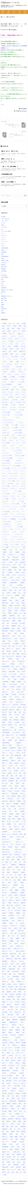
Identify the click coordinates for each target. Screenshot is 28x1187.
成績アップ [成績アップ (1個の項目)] (4, 763)
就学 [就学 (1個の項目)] (10, 719)
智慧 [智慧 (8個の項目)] (3, 803)
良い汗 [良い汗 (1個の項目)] (10, 1050)
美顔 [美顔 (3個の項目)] (24, 994)
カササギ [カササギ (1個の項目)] (22, 437)
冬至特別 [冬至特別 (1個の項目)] (4, 618)
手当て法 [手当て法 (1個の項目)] (23, 765)
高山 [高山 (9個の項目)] (14, 1162)
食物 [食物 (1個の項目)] (3, 1154)
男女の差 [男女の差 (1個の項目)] (16, 902)
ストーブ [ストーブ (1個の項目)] (23, 475)
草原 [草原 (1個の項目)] (12, 1057)
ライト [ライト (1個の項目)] (24, 529)
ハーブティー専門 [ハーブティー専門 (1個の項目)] (15, 503)
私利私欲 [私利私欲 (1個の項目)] (23, 963)
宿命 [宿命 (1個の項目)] (25, 709)
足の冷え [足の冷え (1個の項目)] (23, 1083)
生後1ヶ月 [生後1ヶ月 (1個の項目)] (4, 900)
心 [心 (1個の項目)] (2, 737)
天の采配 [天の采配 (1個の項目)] (19, 686)
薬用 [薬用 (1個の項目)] (24, 1060)
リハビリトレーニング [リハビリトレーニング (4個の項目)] (17, 536)
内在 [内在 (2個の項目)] (21, 613)
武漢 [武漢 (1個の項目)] (3, 824)
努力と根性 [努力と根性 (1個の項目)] (22, 623)
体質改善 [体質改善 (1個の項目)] (17, 595)
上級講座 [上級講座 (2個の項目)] (17, 552)
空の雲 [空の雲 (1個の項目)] (23, 968)
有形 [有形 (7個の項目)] (3, 806)
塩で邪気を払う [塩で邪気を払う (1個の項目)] (21, 661)
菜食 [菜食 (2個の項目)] (25, 1057)
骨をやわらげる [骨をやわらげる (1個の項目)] (5, 1159)
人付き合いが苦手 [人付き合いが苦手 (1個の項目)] (15, 580)
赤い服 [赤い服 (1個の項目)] (15, 1080)
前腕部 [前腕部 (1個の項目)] (13, 620)
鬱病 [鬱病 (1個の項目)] (24, 1167)
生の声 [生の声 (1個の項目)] (23, 897)
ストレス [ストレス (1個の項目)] (23, 473)
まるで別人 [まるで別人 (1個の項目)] (11, 397)
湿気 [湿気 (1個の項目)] (21, 877)
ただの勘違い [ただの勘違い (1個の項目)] (12, 376)
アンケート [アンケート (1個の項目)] (4, 417)
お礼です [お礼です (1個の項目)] (23, 348)
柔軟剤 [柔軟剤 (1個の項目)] (16, 816)
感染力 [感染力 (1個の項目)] (3, 758)
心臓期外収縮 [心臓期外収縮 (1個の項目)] (12, 747)
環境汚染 (3, 292)
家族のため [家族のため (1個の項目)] (12, 709)
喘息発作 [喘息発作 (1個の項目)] (15, 651)
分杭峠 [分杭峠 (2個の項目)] (14, 618)
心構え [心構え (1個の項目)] (3, 740)
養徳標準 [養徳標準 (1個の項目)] (19, 1154)
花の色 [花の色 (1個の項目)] (23, 1050)
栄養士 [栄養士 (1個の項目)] (22, 816)
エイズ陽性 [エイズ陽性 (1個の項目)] (15, 427)
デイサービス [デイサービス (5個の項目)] (22, 488)
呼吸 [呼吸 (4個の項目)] (13, 646)
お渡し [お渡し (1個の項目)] (17, 348)
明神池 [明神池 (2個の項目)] (19, 796)
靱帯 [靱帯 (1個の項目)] (18, 1131)
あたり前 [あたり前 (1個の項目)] (13, 336)
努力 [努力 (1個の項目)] (8, 623)
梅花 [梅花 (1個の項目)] (9, 819)
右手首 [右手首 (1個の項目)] (16, 641)
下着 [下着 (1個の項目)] (3, 557)
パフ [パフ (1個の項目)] (3, 509)
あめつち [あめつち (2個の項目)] (17, 338)
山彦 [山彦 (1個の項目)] (23, 722)
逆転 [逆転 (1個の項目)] (8, 1098)
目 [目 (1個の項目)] (16, 923)
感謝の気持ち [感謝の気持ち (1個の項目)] (5, 760)
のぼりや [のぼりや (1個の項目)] (22, 387)
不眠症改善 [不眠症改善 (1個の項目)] (22, 562)
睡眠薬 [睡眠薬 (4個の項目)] (17, 938)
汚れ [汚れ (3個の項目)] (25, 857)
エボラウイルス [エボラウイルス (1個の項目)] (21, 435)
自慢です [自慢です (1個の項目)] (23, 1040)
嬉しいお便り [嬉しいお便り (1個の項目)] (21, 691)
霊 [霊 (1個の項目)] (14, 1129)
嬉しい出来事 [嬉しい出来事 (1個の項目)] (5, 694)
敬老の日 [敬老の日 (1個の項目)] (4, 780)
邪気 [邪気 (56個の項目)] (25, 1103)
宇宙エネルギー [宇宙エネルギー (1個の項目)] (5, 707)
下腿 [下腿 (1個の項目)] (8, 557)
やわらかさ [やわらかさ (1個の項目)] (21, 404)
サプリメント (4, 235)
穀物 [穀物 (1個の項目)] (19, 966)
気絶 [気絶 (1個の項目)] (10, 854)
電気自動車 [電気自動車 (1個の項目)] (23, 1126)
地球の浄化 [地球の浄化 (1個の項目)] (18, 656)
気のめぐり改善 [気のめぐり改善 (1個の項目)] (20, 836)
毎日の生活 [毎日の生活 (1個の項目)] (15, 834)
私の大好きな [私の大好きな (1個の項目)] (5, 963)
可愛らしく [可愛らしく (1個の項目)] (22, 638)
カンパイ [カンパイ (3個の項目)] (18, 442)
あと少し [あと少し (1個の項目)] (11, 338)
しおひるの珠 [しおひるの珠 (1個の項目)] (19, 366)
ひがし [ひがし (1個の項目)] (17, 389)
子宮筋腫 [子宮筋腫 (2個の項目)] (4, 697)
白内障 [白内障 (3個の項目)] (3, 915)
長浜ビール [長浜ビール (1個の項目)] (4, 1116)
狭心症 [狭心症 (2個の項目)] (10, 895)
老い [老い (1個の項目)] (24, 996)
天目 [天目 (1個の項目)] (13, 689)
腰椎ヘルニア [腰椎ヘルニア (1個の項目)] (5, 1027)
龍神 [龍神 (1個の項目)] (25, 1172)
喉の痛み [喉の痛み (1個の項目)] (9, 651)
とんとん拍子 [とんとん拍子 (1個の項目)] (21, 381)
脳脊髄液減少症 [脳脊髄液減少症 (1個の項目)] (13, 1022)
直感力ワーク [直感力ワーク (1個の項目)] (5, 933)
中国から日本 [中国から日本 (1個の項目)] (5, 567)
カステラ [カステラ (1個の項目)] (4, 440)
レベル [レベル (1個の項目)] (12, 542)
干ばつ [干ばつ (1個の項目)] (16, 725)
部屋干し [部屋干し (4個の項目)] (13, 1108)
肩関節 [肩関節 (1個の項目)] (11, 1007)
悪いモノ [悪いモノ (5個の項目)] (12, 752)
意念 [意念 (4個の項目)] (7, 755)
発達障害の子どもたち (6, 296)
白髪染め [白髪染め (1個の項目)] (12, 918)
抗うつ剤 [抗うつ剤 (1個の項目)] (23, 768)
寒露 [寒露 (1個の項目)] (15, 712)
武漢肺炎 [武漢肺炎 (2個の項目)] (9, 824)
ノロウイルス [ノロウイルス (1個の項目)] (5, 501)
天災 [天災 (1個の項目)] (8, 689)
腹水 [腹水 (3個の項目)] (18, 1027)
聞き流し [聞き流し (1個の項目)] (24, 1002)
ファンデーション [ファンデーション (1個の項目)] (20, 514)
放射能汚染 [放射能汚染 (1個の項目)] (4, 778)
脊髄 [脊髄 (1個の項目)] (23, 1014)
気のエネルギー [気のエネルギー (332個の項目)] (5, 839)
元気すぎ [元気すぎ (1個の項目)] (4, 608)
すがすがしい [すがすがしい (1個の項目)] (22, 371)
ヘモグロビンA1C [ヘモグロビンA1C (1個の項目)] (6, 521)
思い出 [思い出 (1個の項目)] (13, 750)
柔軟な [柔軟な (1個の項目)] (10, 816)
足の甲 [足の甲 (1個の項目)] (9, 1085)
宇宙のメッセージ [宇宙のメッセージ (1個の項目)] (6, 704)
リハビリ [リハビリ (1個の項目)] (4, 536)
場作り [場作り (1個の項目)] (13, 661)
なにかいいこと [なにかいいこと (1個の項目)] (5, 387)
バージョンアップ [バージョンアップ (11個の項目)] (6, 506)
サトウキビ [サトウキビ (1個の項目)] (18, 460)
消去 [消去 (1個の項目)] (3, 874)
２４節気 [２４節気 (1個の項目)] (4, 1174)
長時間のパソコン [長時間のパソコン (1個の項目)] (19, 1113)
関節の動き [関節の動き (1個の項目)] (11, 1118)
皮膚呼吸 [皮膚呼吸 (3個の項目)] (4, 923)
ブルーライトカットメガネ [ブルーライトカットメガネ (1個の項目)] (18, 516)
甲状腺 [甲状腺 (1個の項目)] (9, 902)
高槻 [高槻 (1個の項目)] (24, 1162)
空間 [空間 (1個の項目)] (8, 971)
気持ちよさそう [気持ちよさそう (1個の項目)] (18, 852)
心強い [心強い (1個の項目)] (23, 737)
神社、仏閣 (3, 300)
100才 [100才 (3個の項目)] (13, 328)
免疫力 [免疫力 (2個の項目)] (16, 610)
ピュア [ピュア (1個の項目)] (12, 514)
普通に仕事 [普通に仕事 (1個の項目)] (4, 801)
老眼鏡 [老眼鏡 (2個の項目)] (3, 1002)
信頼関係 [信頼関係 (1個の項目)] (4, 600)
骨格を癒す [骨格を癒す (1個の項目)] (23, 1159)
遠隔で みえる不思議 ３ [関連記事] (8, 182)
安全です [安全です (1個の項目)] (13, 707)
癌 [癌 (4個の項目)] (12, 910)
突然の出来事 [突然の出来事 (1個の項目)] (15, 971)
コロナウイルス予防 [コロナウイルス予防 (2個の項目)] (7, 455)
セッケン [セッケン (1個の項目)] (24, 481)
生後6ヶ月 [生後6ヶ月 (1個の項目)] (18, 900)
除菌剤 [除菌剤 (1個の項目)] (19, 1121)
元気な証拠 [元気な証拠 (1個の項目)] (23, 608)
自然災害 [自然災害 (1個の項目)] (11, 1042)
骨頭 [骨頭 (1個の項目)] (3, 1162)
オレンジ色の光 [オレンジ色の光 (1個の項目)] (13, 437)
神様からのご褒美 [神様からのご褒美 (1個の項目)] (6, 948)
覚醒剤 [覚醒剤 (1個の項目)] (11, 1068)
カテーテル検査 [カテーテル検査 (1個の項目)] (5, 442)
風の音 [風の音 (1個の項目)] (12, 1146)
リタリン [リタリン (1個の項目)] (22, 531)
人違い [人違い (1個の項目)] (11, 585)
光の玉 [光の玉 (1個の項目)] (3, 610)
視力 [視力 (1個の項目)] (18, 1065)
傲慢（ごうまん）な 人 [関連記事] (8, 159)
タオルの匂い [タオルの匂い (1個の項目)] (11, 483)
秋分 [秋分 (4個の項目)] (10, 966)
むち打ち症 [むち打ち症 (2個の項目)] (14, 399)
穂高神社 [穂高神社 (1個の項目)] (4, 968)
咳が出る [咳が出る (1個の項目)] (18, 648)
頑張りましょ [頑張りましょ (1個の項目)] (5, 1136)
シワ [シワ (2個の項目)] (3, 470)
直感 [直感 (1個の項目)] (25, 928)
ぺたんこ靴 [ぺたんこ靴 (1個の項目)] (4, 394)
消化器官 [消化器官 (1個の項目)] (23, 872)
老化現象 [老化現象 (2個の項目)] (8, 999)
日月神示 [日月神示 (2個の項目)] (23, 791)
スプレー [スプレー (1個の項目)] (4, 481)
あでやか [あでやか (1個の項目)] (4, 338)
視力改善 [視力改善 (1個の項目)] (23, 1065)
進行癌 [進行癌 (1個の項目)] (23, 1098)
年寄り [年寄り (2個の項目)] (3, 727)
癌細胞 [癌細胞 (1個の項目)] (24, 910)
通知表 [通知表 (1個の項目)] (13, 1098)
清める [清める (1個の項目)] (19, 874)
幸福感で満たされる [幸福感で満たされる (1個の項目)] (7, 730)
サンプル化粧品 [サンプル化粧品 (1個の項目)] (16, 465)
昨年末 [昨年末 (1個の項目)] (24, 796)
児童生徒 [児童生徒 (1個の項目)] (23, 610)
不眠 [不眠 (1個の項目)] (16, 562)
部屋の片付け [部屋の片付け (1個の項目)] (5, 1108)
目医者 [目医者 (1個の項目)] (15, 928)
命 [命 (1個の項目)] (17, 646)
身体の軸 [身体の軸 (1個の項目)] (4, 1093)
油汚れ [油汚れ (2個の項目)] (23, 859)
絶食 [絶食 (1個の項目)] (11, 989)
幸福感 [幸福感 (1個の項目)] (21, 727)
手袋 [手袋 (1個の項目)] (18, 768)
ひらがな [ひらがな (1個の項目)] (11, 392)
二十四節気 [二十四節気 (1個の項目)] (9, 572)
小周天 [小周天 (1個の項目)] (23, 714)
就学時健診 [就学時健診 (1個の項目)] (16, 719)
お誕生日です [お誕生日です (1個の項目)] (22, 351)
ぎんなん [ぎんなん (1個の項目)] (23, 356)
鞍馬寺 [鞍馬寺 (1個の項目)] (11, 1134)
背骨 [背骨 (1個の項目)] (11, 1012)
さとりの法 (4, 227)
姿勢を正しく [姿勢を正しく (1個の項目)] (5, 691)
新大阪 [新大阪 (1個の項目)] (17, 783)
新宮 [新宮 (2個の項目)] (23, 783)
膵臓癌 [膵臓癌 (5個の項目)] (17, 1032)
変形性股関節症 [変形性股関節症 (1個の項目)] (5, 666)
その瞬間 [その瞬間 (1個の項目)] (4, 376)
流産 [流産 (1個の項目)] (3, 869)
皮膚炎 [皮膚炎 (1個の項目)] (11, 923)
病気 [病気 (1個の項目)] (9, 908)
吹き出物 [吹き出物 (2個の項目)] (4, 646)
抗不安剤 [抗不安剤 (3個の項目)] (4, 770)
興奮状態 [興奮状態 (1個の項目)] (23, 1045)
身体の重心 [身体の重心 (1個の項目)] (11, 1093)
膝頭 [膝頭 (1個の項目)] (24, 1029)
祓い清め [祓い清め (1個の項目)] (4, 943)
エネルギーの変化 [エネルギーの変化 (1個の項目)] (17, 430)
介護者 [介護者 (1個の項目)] (10, 590)
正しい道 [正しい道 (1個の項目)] (23, 821)
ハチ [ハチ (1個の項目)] (13, 501)
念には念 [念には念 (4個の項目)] (7, 750)
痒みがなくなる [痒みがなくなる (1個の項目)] (21, 908)
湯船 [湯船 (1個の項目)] (12, 877)
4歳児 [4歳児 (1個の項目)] (3, 326)
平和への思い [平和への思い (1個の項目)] (23, 725)
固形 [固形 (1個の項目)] (13, 653)
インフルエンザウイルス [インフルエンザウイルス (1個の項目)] (8, 420)
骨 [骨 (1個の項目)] (18, 1157)
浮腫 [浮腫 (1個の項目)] (24, 869)
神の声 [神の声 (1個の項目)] (16, 943)
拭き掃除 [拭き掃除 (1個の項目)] (16, 770)
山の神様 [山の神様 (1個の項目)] (17, 722)
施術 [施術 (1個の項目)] (25, 788)
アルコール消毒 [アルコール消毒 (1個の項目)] (5, 412)
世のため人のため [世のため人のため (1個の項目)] (6, 564)
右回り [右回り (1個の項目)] (9, 641)
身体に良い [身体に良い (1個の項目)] (21, 1090)
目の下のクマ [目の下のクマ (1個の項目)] (14, 925)
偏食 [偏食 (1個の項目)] (23, 600)
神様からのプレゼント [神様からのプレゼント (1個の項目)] (19, 948)
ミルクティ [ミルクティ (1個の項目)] (4, 529)
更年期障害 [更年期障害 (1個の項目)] (16, 803)
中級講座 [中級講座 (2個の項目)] (10, 570)
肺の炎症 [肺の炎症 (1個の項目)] (23, 1007)
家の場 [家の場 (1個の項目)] (24, 707)
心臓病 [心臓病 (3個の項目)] (19, 747)
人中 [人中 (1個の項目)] (24, 577)
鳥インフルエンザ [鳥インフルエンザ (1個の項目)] (12, 1169)
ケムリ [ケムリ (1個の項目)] (12, 448)
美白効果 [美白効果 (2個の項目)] (12, 994)
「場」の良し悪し (5, 218)
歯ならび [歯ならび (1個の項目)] (16, 826)
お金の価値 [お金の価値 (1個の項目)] (4, 354)
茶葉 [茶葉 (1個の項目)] (3, 1057)
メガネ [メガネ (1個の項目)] (11, 529)
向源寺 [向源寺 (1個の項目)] (23, 643)
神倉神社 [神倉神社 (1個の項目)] (4, 946)
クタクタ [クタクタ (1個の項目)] (4, 445)
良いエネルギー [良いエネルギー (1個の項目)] (8, 1047)
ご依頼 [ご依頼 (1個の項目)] (10, 361)
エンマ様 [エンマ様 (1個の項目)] (4, 437)
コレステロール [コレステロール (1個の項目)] (5, 453)
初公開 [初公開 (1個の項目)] (24, 618)
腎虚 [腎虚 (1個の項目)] (22, 1022)
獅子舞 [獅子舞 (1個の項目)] (16, 895)
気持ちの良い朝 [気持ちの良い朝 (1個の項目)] (5, 852)
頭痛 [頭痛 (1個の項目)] (21, 1136)
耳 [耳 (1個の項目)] (7, 1002)
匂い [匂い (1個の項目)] (24, 625)
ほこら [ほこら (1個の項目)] (11, 394)
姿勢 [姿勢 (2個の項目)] (24, 689)
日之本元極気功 (11, 16)
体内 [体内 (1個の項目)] (25, 592)
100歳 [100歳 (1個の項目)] (18, 328)
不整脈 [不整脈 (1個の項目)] (23, 559)
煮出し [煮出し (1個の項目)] (14, 887)
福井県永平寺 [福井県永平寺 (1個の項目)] (9, 958)
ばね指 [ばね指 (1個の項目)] (12, 389)
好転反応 (3, 264)
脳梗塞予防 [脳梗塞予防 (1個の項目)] (15, 1019)
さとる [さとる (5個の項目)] (16, 364)
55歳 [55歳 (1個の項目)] (8, 328)
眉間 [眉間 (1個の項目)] (15, 933)
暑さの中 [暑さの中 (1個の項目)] (9, 803)
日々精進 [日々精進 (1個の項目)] (10, 791)
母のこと (3, 285)
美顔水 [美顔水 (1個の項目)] (3, 996)
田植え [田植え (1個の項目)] (3, 902)
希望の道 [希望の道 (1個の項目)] (10, 725)
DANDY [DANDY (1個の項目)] (24, 331)
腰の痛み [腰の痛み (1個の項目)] (14, 1024)
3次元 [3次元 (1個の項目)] (18, 323)
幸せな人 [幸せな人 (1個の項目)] (12, 727)
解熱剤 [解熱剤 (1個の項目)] (22, 1068)
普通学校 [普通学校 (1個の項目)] (19, 801)
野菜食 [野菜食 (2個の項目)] (10, 1111)
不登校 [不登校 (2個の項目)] (10, 562)
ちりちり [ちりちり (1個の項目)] (4, 381)
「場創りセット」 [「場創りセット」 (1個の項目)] (21, 333)
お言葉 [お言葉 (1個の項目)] (15, 351)
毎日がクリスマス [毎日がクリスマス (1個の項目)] (6, 834)
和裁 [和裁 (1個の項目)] (3, 648)
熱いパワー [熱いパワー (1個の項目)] (4, 890)
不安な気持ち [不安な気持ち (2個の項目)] (15, 557)
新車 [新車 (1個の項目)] (16, 788)
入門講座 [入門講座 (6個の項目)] (9, 613)
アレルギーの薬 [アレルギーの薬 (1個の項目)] (5, 414)
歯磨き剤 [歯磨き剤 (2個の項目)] (17, 829)
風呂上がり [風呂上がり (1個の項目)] (4, 1149)
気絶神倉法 (3, 287)
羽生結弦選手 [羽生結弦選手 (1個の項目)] (11, 996)
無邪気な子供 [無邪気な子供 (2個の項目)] (5, 887)
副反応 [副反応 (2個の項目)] (19, 620)
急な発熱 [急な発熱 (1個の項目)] (19, 750)
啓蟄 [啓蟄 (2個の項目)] (3, 651)
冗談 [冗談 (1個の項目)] (24, 615)
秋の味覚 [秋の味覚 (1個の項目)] (4, 966)
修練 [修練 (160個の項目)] (11, 600)
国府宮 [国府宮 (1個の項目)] (18, 653)
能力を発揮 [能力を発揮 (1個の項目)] (10, 1014)
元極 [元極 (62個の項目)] (18, 603)
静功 (2, 310)
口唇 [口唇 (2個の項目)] (19, 636)
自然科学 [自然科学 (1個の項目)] (18, 1042)
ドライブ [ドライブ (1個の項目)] (13, 496)
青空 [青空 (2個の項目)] (3, 1131)
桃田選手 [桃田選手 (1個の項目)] (4, 819)
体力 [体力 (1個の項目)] (3, 595)
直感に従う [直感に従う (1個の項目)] (4, 930)
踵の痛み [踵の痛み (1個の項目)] (14, 1088)
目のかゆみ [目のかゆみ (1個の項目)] (4, 925)
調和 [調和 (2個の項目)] (17, 1075)
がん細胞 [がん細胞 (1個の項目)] (23, 354)
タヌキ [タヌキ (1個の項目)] (24, 483)
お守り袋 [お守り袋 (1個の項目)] (23, 346)
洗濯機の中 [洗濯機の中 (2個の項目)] (13, 864)
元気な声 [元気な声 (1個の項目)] (16, 608)
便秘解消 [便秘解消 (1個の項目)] (22, 597)
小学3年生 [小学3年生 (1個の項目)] (4, 717)
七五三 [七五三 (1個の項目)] (10, 549)
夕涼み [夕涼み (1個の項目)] (3, 669)
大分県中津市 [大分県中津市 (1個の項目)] (5, 676)
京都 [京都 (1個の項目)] (3, 575)
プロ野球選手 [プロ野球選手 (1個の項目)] (13, 519)
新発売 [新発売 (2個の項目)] (22, 786)
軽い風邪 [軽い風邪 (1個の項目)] (23, 1096)
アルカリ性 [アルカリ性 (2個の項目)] (21, 409)
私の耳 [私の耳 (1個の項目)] (17, 963)
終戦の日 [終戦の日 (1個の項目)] (4, 986)
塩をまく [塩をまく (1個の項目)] (4, 664)
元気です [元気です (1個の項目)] (10, 608)
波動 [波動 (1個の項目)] (7, 862)
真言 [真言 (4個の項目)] (9, 935)
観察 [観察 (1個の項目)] (17, 1068)
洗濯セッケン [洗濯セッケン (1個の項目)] (5, 864)
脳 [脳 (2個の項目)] (10, 1017)
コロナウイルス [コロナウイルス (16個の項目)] (18, 453)
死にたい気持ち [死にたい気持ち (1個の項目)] (17, 831)
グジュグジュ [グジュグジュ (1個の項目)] (5, 448)
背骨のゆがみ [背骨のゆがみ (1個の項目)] (17, 1012)
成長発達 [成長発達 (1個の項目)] (16, 763)
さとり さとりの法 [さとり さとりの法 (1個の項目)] (7, 364)
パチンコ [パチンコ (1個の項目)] (15, 506)
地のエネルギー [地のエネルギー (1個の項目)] (10, 656)
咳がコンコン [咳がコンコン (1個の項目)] (10, 648)
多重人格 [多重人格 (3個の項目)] (4, 671)
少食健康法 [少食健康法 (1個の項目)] (4, 719)
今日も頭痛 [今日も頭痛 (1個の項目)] (22, 587)
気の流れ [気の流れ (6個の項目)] (19, 839)
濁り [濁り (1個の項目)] (10, 880)
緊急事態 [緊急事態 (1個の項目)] (9, 991)
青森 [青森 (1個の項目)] (24, 1129)
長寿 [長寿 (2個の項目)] (10, 1113)
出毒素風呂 (3, 252)
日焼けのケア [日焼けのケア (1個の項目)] (5, 793)
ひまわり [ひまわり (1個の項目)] (4, 392)
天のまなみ (3, 262)
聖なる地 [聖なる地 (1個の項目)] (17, 1002)
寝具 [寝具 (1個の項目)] (20, 712)
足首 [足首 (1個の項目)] (3, 1088)
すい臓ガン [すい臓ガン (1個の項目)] (13, 371)
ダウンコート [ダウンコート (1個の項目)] (15, 486)
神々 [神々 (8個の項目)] (10, 943)
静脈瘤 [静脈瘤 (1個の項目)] (12, 1131)
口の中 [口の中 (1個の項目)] (13, 636)
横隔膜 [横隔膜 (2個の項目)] (19, 819)
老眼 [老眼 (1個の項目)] (18, 999)
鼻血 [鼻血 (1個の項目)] (17, 1172)
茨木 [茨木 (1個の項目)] (24, 1055)
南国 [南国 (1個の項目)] (24, 631)
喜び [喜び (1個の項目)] (21, 651)
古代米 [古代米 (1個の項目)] (15, 638)
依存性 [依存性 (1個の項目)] (23, 595)
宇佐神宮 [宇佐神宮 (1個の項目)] (4, 702)
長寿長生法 (3, 308)
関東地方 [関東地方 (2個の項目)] (4, 1118)
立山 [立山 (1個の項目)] (3, 976)
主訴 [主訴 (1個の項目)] (15, 570)
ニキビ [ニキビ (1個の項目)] (24, 496)
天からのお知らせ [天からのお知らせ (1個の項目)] (13, 684)
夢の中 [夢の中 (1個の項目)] (23, 671)
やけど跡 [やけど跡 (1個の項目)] (13, 404)
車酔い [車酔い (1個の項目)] (3, 1096)
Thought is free (21, 1183)
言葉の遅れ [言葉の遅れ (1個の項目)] (15, 1070)
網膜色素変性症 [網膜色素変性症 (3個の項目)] (22, 989)
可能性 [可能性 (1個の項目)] (3, 641)
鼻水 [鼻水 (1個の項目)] (8, 1172)
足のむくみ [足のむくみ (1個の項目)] (16, 1083)
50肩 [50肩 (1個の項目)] (3, 328)
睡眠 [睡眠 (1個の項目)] (12, 938)
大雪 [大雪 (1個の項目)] (24, 681)
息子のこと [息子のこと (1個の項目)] (4, 752)
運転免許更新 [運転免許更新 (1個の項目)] (13, 1101)
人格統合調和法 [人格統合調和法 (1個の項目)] (13, 582)
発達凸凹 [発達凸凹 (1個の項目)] (4, 913)
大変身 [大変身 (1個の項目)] (18, 676)
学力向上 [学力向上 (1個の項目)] (17, 697)
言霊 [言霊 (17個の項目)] (23, 1070)
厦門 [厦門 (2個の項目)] (9, 633)
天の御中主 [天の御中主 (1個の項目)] (4, 686)
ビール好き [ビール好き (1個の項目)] (4, 514)
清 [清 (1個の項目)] (15, 874)
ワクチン (3, 246)
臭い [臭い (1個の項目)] (9, 1045)
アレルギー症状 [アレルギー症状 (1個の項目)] (18, 414)
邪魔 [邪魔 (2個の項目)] (24, 1106)
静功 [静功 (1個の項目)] (8, 1131)
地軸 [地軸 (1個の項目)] (24, 656)
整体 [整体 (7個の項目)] (17, 780)
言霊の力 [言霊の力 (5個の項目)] (4, 1073)
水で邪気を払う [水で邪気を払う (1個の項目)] (17, 854)
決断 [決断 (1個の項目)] (8, 859)
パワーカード (4, 241)
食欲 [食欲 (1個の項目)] (24, 1151)
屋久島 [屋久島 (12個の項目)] (10, 722)
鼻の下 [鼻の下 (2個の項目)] (24, 1169)
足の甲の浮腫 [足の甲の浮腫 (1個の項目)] (16, 1085)
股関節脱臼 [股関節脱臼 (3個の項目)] (4, 1007)
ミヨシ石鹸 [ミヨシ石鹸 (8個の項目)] (19, 526)
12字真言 (3, 216)
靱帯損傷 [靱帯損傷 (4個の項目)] (23, 1131)
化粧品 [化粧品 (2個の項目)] (13, 628)
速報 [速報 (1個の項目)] (18, 1098)
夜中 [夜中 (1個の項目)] (19, 671)
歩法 (2, 283)
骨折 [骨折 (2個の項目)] (18, 1159)
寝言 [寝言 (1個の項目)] (24, 712)
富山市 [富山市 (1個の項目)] (10, 712)
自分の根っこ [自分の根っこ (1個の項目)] (22, 1035)
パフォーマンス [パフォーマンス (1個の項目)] (12, 509)
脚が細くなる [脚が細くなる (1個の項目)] (5, 1017)
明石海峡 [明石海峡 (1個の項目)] (13, 796)
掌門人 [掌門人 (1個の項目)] (12, 775)
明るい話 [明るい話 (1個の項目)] (23, 793)
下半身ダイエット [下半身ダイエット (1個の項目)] (12, 554)
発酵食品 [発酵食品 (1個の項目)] (18, 913)
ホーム (3, 16)
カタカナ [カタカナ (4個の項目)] (11, 440)
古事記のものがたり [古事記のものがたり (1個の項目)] (7, 638)
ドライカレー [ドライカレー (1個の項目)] (5, 496)
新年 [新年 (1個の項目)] (11, 786)
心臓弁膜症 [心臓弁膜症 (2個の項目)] (4, 747)
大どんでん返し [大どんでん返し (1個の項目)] (13, 674)
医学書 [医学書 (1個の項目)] (24, 628)
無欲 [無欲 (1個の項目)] (15, 882)
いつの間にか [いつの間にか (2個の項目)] (11, 341)
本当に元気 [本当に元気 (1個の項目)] (21, 808)
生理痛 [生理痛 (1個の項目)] (24, 900)
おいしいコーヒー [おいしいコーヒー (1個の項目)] (21, 341)
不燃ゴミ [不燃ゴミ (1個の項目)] (4, 562)
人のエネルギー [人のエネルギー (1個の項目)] (22, 575)
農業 (2, 306)
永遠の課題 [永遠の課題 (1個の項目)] (19, 857)
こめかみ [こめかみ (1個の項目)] (4, 361)
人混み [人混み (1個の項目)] (3, 585)
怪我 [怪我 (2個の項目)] (25, 750)
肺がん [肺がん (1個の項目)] (17, 1007)
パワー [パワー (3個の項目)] (21, 509)
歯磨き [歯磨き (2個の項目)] (11, 829)
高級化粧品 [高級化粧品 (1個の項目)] (16, 1164)
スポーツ (3, 237)
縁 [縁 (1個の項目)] (24, 991)
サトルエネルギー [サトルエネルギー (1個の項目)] (6, 463)
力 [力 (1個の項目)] (24, 620)
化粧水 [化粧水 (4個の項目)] (18, 628)
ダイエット (3, 239)
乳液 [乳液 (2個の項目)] (3, 572)
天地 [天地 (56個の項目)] (3, 689)
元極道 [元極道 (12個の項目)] (23, 605)
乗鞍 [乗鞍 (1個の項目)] (20, 570)
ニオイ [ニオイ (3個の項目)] (18, 496)
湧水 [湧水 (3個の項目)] (8, 877)
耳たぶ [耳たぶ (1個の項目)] (11, 1002)
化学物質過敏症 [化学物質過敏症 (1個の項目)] (5, 628)
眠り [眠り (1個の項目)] (14, 935)
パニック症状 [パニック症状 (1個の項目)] (22, 506)
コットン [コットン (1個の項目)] (4, 450)
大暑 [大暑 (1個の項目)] (9, 679)
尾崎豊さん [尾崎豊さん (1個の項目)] (23, 719)
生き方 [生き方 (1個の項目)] (17, 897)
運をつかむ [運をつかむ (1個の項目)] (4, 1101)
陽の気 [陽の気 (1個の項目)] (12, 1124)
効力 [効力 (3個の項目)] (8, 625)
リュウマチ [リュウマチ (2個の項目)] (4, 539)
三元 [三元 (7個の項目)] (16, 549)
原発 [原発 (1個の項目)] (3, 633)
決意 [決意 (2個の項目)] (3, 859)
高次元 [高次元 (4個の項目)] (3, 1164)
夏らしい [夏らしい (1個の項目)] (19, 666)
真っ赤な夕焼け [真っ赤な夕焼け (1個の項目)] (22, 933)
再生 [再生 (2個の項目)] (19, 615)
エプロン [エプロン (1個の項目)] (13, 435)
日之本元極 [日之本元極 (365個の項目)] (16, 791)
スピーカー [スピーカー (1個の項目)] (22, 478)
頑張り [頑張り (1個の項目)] (22, 1134)
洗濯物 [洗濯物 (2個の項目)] (3, 867)
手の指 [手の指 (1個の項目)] (10, 765)
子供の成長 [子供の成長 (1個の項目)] (13, 694)
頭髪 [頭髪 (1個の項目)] (17, 1139)
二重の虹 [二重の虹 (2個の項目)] (17, 572)
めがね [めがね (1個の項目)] (22, 399)
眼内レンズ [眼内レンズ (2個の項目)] (4, 938)
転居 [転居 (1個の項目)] (13, 1096)
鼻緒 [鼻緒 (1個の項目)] (13, 1172)
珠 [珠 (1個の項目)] (2, 897)
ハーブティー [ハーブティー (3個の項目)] (5, 503)
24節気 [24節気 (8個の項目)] (20, 326)
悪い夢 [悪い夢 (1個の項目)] (18, 752)
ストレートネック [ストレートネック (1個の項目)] (14, 475)
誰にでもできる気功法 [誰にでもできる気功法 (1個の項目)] (7, 1075)
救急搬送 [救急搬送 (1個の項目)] (12, 778)
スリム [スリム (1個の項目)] (18, 481)
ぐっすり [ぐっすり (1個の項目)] (15, 359)
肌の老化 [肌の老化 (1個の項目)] (17, 1004)
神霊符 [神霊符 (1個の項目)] (23, 956)
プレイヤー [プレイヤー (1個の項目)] (4, 519)
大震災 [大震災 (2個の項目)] (3, 684)
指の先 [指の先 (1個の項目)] (3, 773)
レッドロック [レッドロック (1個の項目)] (5, 542)
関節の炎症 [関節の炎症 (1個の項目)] (18, 1118)
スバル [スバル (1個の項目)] (3, 478)
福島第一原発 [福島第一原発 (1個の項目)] (17, 958)
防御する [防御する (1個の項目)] (8, 1121)
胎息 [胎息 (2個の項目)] (3, 1014)
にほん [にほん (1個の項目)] (14, 387)
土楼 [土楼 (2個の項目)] (3, 656)
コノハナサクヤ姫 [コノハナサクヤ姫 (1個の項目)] (17, 450)
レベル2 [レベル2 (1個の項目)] (18, 542)
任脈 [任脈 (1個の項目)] (20, 590)
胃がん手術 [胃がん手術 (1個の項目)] (10, 1009)
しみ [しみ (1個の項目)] (25, 369)
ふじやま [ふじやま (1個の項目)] (23, 392)
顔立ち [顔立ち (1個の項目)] (17, 1144)
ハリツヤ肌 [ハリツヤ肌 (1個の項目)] (21, 501)
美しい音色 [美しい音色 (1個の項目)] (4, 994)
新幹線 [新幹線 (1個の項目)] (16, 786)
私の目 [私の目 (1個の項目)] (12, 963)
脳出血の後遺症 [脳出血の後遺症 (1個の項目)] (22, 1017)
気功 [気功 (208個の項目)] (24, 844)
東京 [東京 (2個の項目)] (16, 811)
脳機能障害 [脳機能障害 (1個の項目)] (22, 1019)
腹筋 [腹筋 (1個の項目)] (23, 1027)
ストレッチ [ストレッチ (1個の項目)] (4, 475)
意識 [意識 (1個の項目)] (12, 755)
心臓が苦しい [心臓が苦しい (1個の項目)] (22, 740)
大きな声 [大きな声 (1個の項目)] (4, 674)
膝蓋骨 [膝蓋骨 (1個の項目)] (10, 1029)
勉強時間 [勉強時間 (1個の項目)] (14, 625)
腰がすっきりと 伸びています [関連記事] (9, 151)
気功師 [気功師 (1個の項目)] (3, 847)
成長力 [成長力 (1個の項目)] (10, 763)
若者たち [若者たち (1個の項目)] (4, 1055)
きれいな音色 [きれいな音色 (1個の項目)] (14, 356)
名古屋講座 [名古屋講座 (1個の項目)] (16, 643)
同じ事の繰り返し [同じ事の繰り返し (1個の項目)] (6, 643)
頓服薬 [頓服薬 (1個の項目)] (16, 1136)
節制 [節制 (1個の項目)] (13, 981)
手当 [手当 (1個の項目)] (17, 765)
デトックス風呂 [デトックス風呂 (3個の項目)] (5, 493)
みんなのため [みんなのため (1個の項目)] (5, 399)
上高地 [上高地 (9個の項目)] (23, 552)
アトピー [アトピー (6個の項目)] (4, 409)
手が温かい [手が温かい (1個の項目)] (23, 763)
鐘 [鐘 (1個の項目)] (25, 1111)
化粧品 (2, 258)
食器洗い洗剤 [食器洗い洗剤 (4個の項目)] (17, 1151)
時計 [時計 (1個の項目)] (18, 798)
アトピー (3, 233)
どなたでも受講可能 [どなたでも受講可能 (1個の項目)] (7, 384)
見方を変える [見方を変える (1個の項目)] (12, 1065)
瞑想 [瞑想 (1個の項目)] (23, 938)
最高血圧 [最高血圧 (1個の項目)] (23, 803)
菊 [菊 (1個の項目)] (15, 1057)
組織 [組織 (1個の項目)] (17, 986)
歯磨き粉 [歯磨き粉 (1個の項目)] (23, 829)
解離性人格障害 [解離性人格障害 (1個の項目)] (5, 1070)
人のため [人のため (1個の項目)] (14, 575)
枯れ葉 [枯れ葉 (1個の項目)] (3, 816)
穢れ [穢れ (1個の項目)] (19, 968)
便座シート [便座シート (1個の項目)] (13, 597)
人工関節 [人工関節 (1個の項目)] (23, 580)
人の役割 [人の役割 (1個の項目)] (4, 577)
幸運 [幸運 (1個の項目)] (15, 730)
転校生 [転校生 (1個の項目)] (17, 1096)
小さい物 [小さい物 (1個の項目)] (16, 714)
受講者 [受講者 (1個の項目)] (22, 633)
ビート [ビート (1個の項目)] (23, 511)
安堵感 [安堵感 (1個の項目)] (19, 707)
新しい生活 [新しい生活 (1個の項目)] (4, 783)
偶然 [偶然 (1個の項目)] (12, 603)
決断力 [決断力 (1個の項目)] (12, 859)
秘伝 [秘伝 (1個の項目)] (15, 966)
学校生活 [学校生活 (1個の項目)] (4, 699)
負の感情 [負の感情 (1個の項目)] (15, 1078)
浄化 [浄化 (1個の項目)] (14, 869)
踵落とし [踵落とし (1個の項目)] (22, 1088)
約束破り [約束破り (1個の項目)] (9, 984)
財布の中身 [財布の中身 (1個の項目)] (22, 1078)
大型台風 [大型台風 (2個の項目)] (13, 676)
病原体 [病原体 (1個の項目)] (3, 908)
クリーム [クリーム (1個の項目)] (13, 445)
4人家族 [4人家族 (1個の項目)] (23, 323)
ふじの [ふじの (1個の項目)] (17, 392)
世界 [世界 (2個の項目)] (20, 564)
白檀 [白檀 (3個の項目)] (23, 915)
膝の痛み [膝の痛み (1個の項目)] (4, 1029)
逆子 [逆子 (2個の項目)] (3, 1098)
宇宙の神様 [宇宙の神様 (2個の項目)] (23, 704)
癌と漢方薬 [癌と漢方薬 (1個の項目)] (17, 910)
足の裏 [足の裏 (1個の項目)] (23, 1085)
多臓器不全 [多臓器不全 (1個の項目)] (22, 669)
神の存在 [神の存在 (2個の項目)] (23, 943)
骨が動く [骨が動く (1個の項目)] (23, 1157)
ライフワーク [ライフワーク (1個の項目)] (5, 531)
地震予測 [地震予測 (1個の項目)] (10, 658)
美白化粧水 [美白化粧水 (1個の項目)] (18, 994)
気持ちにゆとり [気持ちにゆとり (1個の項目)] (18, 849)
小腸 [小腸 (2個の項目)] (16, 717)
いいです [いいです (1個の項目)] (23, 338)
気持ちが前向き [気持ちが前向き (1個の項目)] (5, 849)
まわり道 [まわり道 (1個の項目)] (24, 397)
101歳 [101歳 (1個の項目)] (3, 331)
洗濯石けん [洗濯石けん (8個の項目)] (10, 867)
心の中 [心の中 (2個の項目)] (7, 737)
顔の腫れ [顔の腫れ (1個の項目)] (4, 1144)
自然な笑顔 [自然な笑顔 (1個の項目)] (4, 1042)
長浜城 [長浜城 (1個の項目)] (12, 1116)
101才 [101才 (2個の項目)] (23, 328)
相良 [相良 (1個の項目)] (11, 933)
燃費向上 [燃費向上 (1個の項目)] (17, 890)
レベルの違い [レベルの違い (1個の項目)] (5, 544)
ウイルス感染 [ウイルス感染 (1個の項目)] (14, 425)
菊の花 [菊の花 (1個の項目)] (19, 1057)
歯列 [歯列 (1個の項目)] (23, 826)
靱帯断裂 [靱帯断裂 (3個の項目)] (4, 1134)
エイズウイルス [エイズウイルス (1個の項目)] (5, 427)
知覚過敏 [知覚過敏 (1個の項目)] (11, 941)
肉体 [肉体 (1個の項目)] (3, 1004)
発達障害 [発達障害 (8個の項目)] (11, 913)
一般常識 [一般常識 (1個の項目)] (4, 549)
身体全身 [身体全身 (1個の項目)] (18, 1093)
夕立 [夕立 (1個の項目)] (9, 669)
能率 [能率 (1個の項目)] (18, 1014)
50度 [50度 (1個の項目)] (25, 326)
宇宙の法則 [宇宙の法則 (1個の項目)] (15, 704)
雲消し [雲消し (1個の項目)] (16, 1126)
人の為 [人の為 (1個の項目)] (18, 577)
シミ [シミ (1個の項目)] (24, 465)
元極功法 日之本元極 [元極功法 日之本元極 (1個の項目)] (14, 605)
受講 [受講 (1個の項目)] (15, 633)
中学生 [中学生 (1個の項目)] (3, 570)
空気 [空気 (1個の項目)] (3, 971)
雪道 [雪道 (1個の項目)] (12, 1126)
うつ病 (2, 222)
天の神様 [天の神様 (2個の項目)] (12, 686)
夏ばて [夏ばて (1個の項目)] (13, 666)
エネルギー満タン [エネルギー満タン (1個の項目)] (18, 432)
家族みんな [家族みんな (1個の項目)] (19, 709)
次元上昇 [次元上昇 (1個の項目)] (8, 821)
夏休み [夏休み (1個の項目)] (24, 666)
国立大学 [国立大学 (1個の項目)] (24, 653)
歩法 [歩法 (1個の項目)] (10, 826)
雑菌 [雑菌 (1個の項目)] (3, 1126)
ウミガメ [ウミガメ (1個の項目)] (23, 425)
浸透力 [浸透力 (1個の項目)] (8, 872)
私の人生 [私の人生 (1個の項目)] (22, 961)
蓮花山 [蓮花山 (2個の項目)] (19, 1060)
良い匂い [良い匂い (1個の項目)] (24, 1047)
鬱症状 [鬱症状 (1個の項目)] (3, 1169)
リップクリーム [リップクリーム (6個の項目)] (5, 534)
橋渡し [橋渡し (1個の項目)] (24, 819)
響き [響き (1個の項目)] (17, 1134)
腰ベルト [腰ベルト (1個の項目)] (22, 1024)
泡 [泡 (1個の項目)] (2, 862)
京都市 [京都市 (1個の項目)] (8, 575)
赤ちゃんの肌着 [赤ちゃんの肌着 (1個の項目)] (22, 1080)
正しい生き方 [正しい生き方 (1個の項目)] (16, 821)
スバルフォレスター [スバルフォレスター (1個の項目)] (12, 478)
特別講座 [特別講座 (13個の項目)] (22, 892)
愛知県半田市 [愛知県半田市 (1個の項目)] (18, 755)
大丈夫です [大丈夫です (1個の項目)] (22, 674)
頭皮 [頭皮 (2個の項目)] (25, 1136)
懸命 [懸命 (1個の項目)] (19, 760)
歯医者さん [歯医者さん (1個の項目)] (4, 829)
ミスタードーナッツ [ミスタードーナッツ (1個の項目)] (7, 526)
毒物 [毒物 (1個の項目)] (21, 834)
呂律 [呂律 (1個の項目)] (9, 646)
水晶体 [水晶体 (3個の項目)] (24, 854)
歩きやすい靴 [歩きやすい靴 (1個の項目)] (22, 824)
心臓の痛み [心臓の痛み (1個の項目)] (18, 742)
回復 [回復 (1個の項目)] (9, 653)
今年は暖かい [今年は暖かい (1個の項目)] (20, 585)
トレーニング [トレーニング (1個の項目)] (22, 493)
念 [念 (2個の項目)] (2, 750)
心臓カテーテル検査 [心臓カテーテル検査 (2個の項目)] (7, 745)
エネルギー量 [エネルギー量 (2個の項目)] (5, 435)
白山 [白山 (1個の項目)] (18, 915)
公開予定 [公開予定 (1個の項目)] (15, 613)
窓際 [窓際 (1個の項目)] (10, 974)
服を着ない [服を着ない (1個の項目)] (13, 806)
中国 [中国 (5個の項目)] (24, 564)
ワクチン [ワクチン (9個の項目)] (23, 544)
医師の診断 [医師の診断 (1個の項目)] (4, 631)
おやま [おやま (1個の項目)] (3, 346)
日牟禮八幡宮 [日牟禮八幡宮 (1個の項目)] (14, 793)
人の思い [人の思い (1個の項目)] (11, 577)
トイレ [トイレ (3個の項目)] (14, 493)
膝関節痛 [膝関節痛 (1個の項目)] (18, 1029)
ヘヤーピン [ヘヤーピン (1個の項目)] (19, 521)
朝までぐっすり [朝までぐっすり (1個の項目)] (22, 806)
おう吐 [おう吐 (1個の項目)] (10, 343)
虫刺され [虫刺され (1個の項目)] (18, 1063)
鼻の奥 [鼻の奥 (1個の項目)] (3, 1172)
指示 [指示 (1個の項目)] (20, 773)
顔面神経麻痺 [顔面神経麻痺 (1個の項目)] (5, 1146)
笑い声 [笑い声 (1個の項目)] (3, 979)
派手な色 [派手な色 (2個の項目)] (23, 867)
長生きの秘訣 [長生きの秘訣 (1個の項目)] (21, 1116)
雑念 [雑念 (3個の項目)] (24, 1124)
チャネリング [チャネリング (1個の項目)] (5, 488)
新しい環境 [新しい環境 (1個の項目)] (23, 780)
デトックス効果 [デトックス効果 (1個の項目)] (17, 491)
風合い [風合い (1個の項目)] (18, 1146)
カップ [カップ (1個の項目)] (23, 440)
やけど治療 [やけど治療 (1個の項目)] (4, 404)
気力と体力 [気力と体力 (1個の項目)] (18, 844)
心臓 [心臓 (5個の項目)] (15, 740)
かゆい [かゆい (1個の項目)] (17, 354)
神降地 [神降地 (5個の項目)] (12, 956)
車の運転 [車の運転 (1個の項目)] (24, 1093)
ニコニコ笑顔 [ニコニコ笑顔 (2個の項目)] (5, 498)
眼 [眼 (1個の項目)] (17, 935)
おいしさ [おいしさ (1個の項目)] (4, 343)
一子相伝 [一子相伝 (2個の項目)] (23, 547)
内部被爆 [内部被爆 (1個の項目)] (4, 615)
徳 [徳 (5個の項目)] (17, 735)
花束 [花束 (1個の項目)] (3, 1052)
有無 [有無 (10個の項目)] (7, 806)
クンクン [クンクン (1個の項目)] (21, 445)
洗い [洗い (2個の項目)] (11, 862)
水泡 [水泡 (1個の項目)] (3, 857)
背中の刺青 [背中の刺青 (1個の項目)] (4, 1012)
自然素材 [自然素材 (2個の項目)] (24, 1042)
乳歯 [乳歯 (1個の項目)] (24, 570)
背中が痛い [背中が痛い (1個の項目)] (22, 1009)
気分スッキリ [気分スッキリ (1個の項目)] (5, 844)
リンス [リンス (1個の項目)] (12, 539)
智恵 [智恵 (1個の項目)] (24, 801)
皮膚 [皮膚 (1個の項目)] (13, 920)
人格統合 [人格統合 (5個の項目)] (4, 582)
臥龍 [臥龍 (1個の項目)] (23, 1032)
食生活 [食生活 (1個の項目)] (8, 1154)
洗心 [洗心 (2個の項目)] (20, 862)
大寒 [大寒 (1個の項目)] (3, 679)
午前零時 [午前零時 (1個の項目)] (12, 631)
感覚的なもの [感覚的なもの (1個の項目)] (20, 758)
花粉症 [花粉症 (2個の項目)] (8, 1052)
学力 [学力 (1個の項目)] (11, 697)
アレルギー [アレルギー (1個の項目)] (18, 412)
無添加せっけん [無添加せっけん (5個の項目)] (5, 885)
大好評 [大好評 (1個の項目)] (24, 676)
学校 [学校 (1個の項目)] (23, 697)
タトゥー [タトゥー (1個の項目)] (18, 483)
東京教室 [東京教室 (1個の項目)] (22, 811)
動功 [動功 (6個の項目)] (19, 625)
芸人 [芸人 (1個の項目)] (13, 1052)
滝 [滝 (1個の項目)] (2, 880)
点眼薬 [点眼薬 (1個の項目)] (24, 880)
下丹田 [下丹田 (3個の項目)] (3, 554)
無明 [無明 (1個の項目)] (9, 882)
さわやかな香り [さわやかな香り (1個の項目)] (5, 366)
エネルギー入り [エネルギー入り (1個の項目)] (5, 432)
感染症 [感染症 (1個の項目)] (11, 758)
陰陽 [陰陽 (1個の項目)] (25, 1121)
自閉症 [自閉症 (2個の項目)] (3, 1045)
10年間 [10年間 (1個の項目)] (14, 326)
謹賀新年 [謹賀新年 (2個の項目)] (4, 1078)
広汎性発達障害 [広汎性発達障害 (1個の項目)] (5, 732)
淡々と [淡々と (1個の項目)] (11, 874)
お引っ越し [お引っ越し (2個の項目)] (4, 348)
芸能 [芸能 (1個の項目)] (18, 1052)
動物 (2, 254)
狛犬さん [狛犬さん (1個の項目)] (4, 895)
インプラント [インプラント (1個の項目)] (21, 422)
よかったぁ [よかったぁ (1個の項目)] (13, 407)
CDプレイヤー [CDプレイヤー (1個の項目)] (16, 331)
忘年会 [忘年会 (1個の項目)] (24, 747)
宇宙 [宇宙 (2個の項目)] (11, 702)
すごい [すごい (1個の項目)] (3, 374)
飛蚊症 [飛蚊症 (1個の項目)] (11, 1149)
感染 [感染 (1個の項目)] (25, 755)
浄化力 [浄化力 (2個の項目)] (18, 869)
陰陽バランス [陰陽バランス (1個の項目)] (5, 1124)
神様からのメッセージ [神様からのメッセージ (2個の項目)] (7, 951)
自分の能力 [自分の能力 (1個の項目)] (18, 1037)
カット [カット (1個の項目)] (17, 440)
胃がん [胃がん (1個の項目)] (3, 1009)
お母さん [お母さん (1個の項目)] (12, 348)
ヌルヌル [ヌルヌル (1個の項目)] (14, 498)
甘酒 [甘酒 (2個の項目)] (11, 897)
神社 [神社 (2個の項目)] (24, 953)
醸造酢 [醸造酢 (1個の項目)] (23, 1108)
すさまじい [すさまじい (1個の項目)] (10, 374)
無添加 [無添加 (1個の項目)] (22, 882)
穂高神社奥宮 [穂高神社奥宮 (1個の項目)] (12, 968)
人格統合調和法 (5, 248)
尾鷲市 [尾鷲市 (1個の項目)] (3, 722)
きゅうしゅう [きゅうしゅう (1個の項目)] (5, 356)
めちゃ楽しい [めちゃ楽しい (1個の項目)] (5, 402)
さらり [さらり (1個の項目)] (22, 364)
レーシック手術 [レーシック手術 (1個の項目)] (14, 544)
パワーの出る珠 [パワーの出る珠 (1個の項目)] (5, 511)
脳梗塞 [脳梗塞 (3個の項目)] (8, 1019)
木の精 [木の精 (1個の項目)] (3, 808)
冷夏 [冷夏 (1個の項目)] (9, 618)
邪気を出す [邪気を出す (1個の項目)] (4, 1106)
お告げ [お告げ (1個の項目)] (9, 346)
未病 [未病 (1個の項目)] (15, 808)
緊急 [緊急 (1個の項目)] (3, 991)
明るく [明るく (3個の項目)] (3, 796)
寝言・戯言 (3, 266)
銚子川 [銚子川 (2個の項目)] (15, 1111)
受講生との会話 (5, 260)
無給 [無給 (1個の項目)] (23, 885)
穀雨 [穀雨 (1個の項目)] (24, 966)
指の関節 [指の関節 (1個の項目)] (9, 773)
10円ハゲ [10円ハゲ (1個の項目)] (9, 326)
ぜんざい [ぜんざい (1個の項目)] (23, 374)
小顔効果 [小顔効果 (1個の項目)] (22, 717)
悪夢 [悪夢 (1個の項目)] (3, 755)
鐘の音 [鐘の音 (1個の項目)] (3, 1113)
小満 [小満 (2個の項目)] (11, 717)
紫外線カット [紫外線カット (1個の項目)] (23, 984)
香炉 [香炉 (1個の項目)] (14, 1157)
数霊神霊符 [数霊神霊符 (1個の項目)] (11, 780)
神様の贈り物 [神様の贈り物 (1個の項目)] (13, 953)
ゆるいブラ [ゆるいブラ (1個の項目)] (4, 407)
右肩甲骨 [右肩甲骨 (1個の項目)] (23, 641)
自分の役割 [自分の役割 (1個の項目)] (13, 1035)
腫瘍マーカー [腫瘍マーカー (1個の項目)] (5, 1024)
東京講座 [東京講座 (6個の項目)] (11, 813)
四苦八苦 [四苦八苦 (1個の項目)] (4, 653)
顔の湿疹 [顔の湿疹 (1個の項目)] (14, 1141)
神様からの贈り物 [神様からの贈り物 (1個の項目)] (20, 951)
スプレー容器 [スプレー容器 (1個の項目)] (11, 481)
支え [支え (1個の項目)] (25, 775)
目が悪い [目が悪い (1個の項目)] (22, 923)
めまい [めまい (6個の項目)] (12, 402)
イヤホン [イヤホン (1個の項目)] (18, 417)
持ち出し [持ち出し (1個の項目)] (23, 770)
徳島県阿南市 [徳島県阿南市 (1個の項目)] (23, 735)
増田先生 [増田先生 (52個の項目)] (13, 664)
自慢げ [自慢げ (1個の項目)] (16, 1040)
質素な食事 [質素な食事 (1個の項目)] (8, 1080)
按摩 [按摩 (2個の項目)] (25, 773)
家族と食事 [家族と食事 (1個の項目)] (4, 709)
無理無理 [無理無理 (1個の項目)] (16, 885)
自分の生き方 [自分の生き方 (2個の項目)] (5, 1037)
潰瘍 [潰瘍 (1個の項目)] (6, 880)
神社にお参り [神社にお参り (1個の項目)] (5, 956)
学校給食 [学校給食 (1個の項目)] (11, 699)
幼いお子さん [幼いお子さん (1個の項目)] (22, 730)
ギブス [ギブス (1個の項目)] (24, 442)
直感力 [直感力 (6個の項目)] (12, 930)
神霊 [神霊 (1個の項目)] (18, 956)
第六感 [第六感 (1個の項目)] (17, 979)
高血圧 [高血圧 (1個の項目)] (23, 1164)
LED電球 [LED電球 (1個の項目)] (4, 333)
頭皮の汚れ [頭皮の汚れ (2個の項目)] (4, 1139)
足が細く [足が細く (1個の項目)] (9, 1083)
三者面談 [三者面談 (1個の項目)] (4, 552)
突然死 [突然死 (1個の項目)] (23, 971)
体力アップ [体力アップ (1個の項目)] (9, 595)
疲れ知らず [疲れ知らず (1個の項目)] (18, 905)
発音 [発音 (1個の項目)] (24, 913)
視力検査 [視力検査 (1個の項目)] (4, 1068)
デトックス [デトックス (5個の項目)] (4, 491)
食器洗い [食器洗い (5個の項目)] (23, 1149)
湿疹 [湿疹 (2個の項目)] (25, 877)
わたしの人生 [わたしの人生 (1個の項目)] (22, 407)
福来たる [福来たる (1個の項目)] (13, 961)
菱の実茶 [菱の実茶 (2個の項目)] (13, 1060)
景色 (2, 279)
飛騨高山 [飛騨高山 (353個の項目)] (17, 1149)
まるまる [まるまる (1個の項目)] (18, 397)
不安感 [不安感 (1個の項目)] (23, 557)
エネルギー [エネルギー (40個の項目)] (4, 430)
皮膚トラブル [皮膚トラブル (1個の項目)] (21, 920)
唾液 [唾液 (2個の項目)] (24, 648)
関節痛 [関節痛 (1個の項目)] (24, 1118)
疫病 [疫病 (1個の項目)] (3, 905)
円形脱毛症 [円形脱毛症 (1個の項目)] (12, 615)
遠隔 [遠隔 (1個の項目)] (3, 1103)
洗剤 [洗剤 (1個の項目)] (15, 862)
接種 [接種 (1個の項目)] (21, 775)
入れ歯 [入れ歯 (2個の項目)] (3, 613)
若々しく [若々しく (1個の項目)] (23, 1052)
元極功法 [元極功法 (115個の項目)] (4, 605)
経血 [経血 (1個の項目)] (25, 986)
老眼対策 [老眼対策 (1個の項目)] (23, 999)
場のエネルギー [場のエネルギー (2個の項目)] (5, 661)
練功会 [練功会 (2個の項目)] (20, 991)
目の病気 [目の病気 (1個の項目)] (4, 928)
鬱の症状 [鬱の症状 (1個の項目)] (19, 1167)
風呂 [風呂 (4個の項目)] (24, 1146)
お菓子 (2, 225)
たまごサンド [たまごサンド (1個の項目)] (14, 379)
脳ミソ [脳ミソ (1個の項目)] (15, 1017)
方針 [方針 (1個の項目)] (20, 788)
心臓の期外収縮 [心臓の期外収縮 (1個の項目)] (5, 742)
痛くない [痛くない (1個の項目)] (4, 910)
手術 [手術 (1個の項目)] (14, 768)
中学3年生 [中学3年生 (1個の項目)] (22, 567)
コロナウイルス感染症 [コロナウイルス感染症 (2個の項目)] (7, 458)
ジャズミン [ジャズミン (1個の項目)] (22, 470)
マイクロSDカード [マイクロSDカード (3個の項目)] (6, 524)
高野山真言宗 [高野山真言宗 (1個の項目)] (5, 1167)
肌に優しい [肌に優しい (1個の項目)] (9, 1004)
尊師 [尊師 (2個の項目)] (10, 714)
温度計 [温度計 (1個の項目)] (3, 877)
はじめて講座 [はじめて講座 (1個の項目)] (5, 389)
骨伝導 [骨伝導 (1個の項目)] (13, 1159)
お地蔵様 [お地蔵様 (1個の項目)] (16, 346)
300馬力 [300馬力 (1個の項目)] (9, 331)
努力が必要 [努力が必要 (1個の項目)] (14, 623)
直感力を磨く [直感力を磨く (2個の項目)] (21, 930)
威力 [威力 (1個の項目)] (13, 691)
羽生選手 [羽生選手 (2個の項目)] (19, 996)
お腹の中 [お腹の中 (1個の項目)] (4, 351)
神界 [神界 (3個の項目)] (20, 953)
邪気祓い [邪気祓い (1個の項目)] (19, 1106)
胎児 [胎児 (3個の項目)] (24, 1012)
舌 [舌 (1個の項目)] (2, 1047)
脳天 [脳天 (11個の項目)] (3, 1019)
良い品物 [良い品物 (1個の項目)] (4, 1050)
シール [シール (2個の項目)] (15, 470)
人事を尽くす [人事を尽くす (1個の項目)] (5, 580)
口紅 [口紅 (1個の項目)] (24, 636)
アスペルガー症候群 (6, 231)
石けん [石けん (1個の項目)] (23, 941)
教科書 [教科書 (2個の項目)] (23, 778)
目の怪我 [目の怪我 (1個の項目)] (22, 925)
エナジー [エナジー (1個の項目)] (23, 427)
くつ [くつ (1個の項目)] (3, 359)
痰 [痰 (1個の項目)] (9, 910)
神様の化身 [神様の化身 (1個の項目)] (4, 953)
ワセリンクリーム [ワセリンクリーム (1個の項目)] (15, 547)
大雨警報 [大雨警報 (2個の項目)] (19, 681)
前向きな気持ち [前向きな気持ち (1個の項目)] (5, 620)
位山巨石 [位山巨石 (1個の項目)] (8, 592)
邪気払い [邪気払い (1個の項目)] (12, 1106)
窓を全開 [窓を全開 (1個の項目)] (4, 974)
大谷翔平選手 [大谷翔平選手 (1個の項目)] (5, 681)
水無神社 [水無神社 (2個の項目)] (8, 857)
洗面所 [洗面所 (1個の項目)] (17, 867)
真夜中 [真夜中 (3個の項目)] (3, 935)
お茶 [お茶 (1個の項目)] (10, 351)
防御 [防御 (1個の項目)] (3, 1121)
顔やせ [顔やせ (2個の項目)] (11, 1144)
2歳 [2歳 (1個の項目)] (9, 323)
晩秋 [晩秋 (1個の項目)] (23, 798)
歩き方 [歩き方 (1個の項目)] (3, 826)
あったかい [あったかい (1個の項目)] (21, 336)
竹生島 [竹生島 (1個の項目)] (23, 976)
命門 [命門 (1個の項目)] (25, 646)
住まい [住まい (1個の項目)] (19, 592)
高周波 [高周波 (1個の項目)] (8, 1162)
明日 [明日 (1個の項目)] (8, 796)
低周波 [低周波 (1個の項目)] (14, 592)
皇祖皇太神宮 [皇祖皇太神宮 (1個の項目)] (5, 920)
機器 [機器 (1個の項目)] (3, 821)
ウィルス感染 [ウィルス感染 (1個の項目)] (5, 425)
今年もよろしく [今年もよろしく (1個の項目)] (5, 587)
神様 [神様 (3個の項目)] (11, 946)
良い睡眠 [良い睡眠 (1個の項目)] (17, 1050)
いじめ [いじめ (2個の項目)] (3, 341)
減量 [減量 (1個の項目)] (25, 874)
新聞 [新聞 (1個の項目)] (12, 788)
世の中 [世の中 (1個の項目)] (14, 564)
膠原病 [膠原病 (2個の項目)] (3, 1032)
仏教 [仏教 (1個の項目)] (15, 590)
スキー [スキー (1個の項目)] (3, 473)
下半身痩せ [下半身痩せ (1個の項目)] (22, 554)
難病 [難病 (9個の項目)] (7, 1126)
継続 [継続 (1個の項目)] (15, 989)
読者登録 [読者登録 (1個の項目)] (22, 1073)
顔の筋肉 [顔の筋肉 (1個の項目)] (22, 1141)
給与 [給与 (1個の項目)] (3, 989)
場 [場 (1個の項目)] (23, 658)
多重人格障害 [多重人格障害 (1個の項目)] (12, 671)
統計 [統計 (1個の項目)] (7, 989)
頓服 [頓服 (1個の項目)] (11, 1136)
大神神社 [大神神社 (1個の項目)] (22, 679)
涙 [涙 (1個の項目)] (6, 874)
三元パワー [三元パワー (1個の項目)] (22, 549)
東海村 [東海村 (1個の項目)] (17, 813)
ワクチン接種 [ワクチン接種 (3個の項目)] (5, 547)
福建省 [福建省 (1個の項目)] (24, 958)
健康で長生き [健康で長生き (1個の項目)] (5, 603)
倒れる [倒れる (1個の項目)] (17, 600)
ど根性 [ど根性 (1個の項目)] (19, 384)
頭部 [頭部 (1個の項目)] (11, 1139)
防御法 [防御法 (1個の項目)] (14, 1121)
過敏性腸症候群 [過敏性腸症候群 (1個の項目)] (22, 1101)
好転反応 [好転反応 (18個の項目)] (18, 689)
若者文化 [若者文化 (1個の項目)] (11, 1055)
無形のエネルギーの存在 (7, 289)
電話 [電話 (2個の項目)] (11, 1129)
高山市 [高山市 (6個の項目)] (18, 1162)
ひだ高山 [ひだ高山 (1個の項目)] (23, 389)
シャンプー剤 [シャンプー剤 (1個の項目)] (22, 468)
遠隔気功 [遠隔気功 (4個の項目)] (14, 1103)
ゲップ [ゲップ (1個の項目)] (24, 448)
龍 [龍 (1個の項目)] (20, 1172)
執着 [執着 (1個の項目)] (18, 658)
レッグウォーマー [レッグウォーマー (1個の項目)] (20, 539)
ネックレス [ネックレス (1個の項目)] (21, 498)
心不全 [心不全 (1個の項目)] (18, 737)
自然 (2, 302)
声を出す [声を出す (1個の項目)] (21, 664)
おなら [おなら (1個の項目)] (17, 343)
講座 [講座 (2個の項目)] (23, 1075)
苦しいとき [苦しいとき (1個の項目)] (18, 1055)
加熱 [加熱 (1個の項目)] (3, 623)
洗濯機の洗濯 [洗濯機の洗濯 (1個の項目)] (22, 864)
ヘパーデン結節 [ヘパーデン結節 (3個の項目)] (22, 519)
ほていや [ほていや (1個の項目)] (18, 394)
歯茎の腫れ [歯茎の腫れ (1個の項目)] (4, 831)
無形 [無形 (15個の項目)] (3, 882)
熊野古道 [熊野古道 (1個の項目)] (22, 887)
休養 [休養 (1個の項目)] (24, 590)
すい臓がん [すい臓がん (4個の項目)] (4, 371)
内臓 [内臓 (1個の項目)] (25, 613)
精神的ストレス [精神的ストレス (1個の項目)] (20, 981)
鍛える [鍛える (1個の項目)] (20, 1111)
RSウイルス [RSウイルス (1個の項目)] (11, 333)
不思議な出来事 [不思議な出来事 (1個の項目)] (15, 559)
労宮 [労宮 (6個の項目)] (3, 625)
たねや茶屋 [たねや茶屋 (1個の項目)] (4, 379)
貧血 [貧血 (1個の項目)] (3, 1080)
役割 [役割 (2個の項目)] (3, 735)
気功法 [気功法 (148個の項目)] (16, 847)
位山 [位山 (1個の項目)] (3, 592)
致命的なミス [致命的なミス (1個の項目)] (15, 1045)
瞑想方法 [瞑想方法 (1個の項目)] (4, 941)
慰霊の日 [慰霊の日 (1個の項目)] (13, 760)
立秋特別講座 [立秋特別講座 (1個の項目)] (15, 976)
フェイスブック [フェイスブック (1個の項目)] (5, 516)
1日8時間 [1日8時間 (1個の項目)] (4, 323)
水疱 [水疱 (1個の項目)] (13, 857)
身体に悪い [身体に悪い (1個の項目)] (13, 1090)
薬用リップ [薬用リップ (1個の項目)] (4, 1063)
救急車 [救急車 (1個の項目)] (18, 778)
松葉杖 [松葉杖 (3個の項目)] (23, 813)
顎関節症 (3, 312)
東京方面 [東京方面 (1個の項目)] (4, 813)
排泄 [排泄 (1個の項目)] (16, 775)
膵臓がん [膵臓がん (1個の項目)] (11, 1032)
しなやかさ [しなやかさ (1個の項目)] (13, 369)
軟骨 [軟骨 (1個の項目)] (8, 1096)
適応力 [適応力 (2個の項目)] (20, 1103)
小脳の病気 (3, 271)
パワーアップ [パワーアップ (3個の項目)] (15, 511)
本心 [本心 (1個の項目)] (11, 811)
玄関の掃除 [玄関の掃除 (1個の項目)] (22, 895)
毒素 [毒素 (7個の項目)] (25, 834)
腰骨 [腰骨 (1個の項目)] (13, 1027)
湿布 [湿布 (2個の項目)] (16, 877)
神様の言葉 (3, 298)
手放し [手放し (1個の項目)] (3, 768)
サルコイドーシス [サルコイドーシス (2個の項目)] (6, 465)
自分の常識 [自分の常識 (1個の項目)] (4, 1035)
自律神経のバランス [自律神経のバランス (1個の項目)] (7, 1040)
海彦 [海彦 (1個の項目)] (3, 872)
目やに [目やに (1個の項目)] (10, 928)
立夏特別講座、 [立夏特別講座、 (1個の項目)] (21, 974)
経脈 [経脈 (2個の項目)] (21, 986)
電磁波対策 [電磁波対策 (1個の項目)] (4, 1129)
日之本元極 (3, 275)
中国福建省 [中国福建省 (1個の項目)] (14, 567)
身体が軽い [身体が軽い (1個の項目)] (4, 1090)
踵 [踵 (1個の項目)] (8, 1088)
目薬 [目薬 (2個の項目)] (20, 928)
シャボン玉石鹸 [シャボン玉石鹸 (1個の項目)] (5, 468)
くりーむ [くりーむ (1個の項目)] (9, 359)
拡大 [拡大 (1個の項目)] (10, 770)
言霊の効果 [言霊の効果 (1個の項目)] (13, 1073)
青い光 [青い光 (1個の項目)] (19, 1129)
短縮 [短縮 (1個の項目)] (18, 941)
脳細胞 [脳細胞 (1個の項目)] (3, 1022)
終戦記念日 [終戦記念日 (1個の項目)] (11, 986)
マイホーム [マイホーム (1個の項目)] (19, 524)
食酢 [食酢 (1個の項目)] (13, 1154)
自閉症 (2, 304)
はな (2, 229)
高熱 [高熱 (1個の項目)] (9, 1164)
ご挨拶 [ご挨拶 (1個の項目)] (17, 361)
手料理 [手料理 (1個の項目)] (9, 768)
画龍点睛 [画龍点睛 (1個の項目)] (23, 902)
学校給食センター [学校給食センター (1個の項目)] (20, 699)
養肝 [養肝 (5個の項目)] (24, 1154)
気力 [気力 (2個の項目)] (12, 844)
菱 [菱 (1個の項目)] (2, 1060)
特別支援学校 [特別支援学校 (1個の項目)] (14, 892)
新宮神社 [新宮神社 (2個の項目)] (4, 786)
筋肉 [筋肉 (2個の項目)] (23, 979)
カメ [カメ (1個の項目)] (13, 442)
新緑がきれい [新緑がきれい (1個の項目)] (5, 788)
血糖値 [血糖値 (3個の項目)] (23, 1063)
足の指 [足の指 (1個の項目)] (3, 1085)
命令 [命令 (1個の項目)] (21, 646)
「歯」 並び (4, 220)
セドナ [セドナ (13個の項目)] (3, 483)
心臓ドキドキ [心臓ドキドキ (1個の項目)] (20, 745)
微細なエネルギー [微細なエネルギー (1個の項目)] (10, 735)
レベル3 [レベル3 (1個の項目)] (24, 542)
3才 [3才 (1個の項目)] (13, 323)
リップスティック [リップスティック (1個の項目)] (18, 534)
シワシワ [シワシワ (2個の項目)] (9, 470)
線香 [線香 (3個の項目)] (15, 991)
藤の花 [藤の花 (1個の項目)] (11, 1063)
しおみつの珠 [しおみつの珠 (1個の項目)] (5, 369)
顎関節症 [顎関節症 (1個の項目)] (23, 1139)
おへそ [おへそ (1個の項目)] (23, 343)
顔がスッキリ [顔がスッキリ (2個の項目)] (5, 1141)
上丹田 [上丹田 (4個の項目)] (10, 552)
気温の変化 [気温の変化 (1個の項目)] (4, 854)
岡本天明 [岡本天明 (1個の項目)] (4, 725)
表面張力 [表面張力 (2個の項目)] (4, 1065)
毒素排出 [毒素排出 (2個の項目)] (4, 836)
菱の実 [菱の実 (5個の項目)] (7, 1060)
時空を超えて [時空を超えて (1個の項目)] (11, 798)
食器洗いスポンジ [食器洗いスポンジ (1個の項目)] (6, 1151)
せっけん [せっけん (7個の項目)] (17, 374)
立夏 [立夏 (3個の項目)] (14, 974)
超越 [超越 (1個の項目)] (3, 1083)
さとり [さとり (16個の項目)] (23, 361)
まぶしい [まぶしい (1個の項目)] (4, 397)
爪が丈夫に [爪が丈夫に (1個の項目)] (4, 892)
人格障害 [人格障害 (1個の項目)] (22, 582)
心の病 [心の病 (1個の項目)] (12, 737)
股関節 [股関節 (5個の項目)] (23, 1004)
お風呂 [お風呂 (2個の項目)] (11, 354)
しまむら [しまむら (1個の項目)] (20, 369)
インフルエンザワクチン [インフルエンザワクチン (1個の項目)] (8, 422)
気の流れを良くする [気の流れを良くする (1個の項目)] (7, 841)
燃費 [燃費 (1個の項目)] (11, 890)
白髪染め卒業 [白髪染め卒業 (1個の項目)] (21, 918)
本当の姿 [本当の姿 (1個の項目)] (4, 811)
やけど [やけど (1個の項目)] (24, 402)
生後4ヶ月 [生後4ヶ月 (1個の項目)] (11, 900)
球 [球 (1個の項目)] (6, 897)
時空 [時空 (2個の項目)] (3, 798)
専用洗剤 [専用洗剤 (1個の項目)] (4, 714)
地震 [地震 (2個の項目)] (3, 658)
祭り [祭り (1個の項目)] (3, 958)
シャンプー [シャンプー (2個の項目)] (14, 468)
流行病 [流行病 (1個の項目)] (8, 869)
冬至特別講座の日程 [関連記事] (6, 174)
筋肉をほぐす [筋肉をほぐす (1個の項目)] (5, 981)
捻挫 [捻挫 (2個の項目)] (7, 775)
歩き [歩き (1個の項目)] (15, 824)
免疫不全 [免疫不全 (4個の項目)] (10, 610)
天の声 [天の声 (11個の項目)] (22, 684)
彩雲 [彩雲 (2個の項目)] (24, 732)
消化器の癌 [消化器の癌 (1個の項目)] (15, 872)
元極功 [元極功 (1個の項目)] (23, 603)
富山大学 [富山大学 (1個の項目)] (4, 712)
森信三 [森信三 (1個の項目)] (14, 819)
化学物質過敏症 (5, 256)
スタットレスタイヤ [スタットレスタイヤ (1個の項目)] (13, 473)
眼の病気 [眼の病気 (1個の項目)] (23, 935)
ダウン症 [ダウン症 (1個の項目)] (23, 486)
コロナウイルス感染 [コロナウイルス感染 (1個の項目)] (19, 455)
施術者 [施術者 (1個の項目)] (3, 791)
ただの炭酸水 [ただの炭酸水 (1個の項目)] (22, 376)
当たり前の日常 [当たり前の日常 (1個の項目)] (16, 732)
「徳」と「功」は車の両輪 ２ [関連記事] (10, 166)
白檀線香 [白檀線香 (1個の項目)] (4, 918)
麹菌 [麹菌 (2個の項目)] (19, 1169)
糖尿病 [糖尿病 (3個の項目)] (3, 984)
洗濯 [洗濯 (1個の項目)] (24, 862)
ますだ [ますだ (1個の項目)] (23, 394)
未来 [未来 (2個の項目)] (10, 808)
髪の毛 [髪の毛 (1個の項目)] (12, 1167)
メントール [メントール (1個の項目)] (17, 529)
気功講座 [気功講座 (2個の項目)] (23, 847)
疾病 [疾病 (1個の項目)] (24, 905)
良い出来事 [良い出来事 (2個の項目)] (17, 1047)
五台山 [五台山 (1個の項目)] (23, 572)
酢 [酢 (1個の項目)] (18, 1108)
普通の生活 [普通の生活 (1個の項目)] (12, 801)
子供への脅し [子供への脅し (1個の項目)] (22, 694)
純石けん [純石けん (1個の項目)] (15, 984)
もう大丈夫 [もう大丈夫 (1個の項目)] (18, 402)
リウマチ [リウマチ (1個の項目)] (14, 531)
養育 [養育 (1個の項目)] (3, 1157)
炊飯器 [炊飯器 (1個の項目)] (19, 880)
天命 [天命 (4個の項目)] (24, 686)
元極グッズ (3, 250)
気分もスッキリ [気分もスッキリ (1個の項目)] (19, 841)
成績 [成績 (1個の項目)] (24, 760)
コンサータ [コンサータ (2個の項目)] (20, 458)
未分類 (2, 281)
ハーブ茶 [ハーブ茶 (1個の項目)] (23, 503)
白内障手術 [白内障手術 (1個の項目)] (11, 915)
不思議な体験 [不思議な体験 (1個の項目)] (5, 559)
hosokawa (24, 111)
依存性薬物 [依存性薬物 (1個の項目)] (4, 597)
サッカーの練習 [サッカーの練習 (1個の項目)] (5, 460)
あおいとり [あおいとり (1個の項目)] (4, 336)
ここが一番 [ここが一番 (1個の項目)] (22, 359)
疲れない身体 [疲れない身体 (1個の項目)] (10, 905)
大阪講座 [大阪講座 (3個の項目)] (13, 681)
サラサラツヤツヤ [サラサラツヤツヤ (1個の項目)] (19, 463)
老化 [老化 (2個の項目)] (3, 999)
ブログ (2, 243)
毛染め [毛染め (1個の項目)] (11, 836)
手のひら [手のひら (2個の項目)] (4, 765)
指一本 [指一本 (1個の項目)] (15, 773)
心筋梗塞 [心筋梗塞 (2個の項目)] (10, 740)
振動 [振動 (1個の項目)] (3, 775)
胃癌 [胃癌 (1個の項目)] (17, 1009)
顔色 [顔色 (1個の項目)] (23, 1144)
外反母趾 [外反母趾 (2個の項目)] (15, 669)
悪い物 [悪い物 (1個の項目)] (23, 752)
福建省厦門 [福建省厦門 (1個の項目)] (4, 961)
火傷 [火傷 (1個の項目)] (14, 880)
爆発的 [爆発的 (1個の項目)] (23, 890)
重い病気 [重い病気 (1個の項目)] (4, 1111)
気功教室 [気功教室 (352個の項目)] (10, 847)
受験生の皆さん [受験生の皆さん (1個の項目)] (5, 636)
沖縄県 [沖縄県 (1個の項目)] (18, 859)
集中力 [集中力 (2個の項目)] (18, 1124)
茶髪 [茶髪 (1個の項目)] (7, 1057)
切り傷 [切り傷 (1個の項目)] (19, 618)
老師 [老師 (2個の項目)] (14, 999)
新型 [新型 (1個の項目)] (12, 783)
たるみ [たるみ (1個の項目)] (22, 379)
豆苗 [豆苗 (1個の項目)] (10, 1078)
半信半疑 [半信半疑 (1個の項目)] (19, 631)
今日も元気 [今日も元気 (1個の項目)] (14, 587)
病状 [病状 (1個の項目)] (14, 908)
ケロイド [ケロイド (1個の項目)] (18, 448)
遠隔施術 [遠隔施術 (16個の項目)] (8, 1103)
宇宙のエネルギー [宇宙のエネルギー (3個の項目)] (20, 702)
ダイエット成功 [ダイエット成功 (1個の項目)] (5, 486)
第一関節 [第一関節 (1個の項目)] (11, 979)
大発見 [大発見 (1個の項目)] (15, 679)
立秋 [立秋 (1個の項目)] (8, 976)
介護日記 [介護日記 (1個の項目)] (4, 590)
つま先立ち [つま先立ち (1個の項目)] (12, 381)
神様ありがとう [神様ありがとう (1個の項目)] (20, 946)
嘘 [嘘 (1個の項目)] (24, 651)
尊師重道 (3, 269)
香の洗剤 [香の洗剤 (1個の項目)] (9, 1157)
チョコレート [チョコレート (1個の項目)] (14, 488)
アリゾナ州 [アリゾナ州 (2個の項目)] (12, 409)
